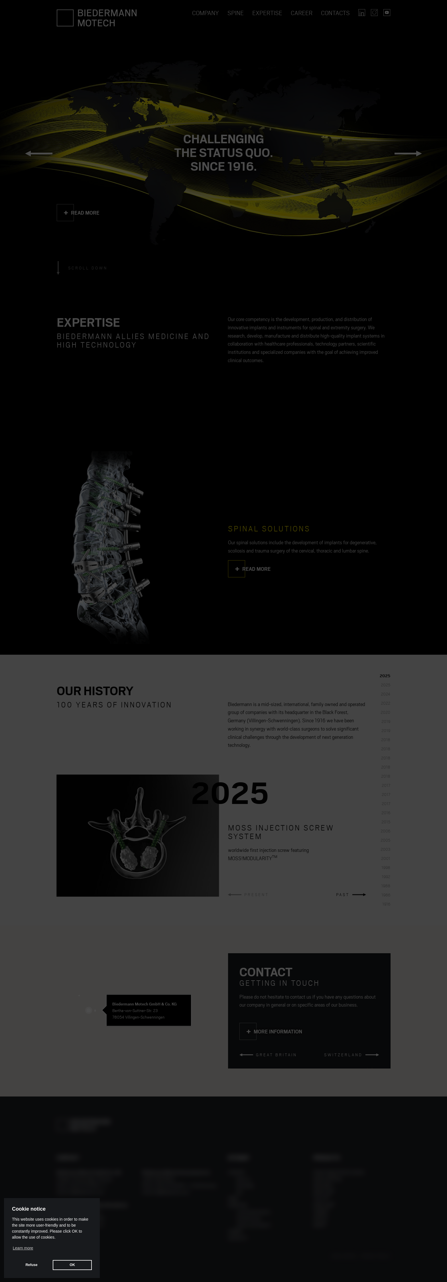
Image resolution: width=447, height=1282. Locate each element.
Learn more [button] (23, 1248)
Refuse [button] (31, 1265)
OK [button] (72, 1265)
